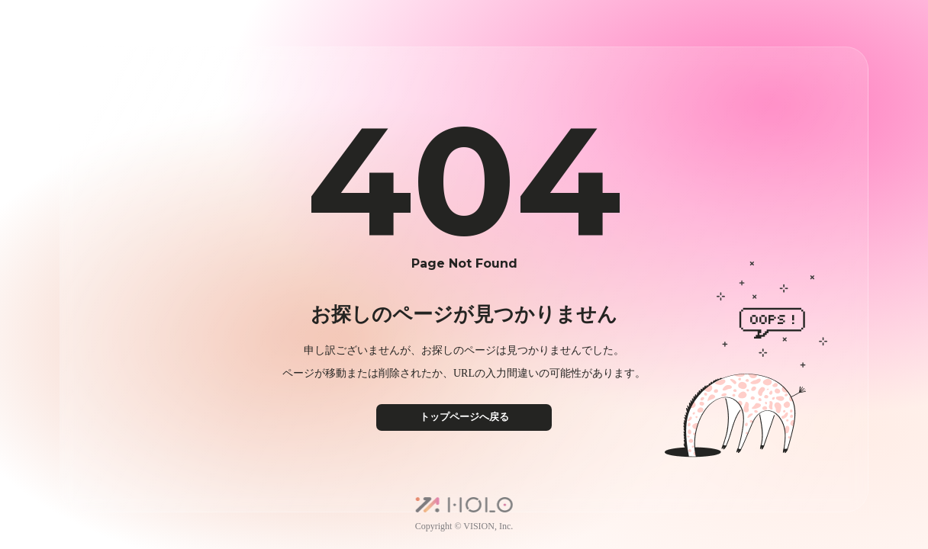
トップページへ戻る (464, 416)
